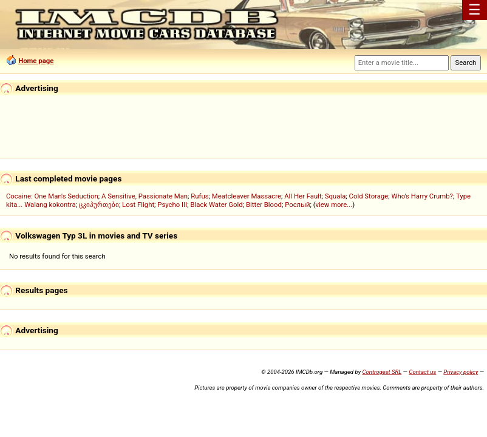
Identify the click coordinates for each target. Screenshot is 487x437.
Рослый (297, 204)
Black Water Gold (217, 204)
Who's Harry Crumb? (422, 196)
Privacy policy (460, 371)
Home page (35, 60)
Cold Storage (369, 196)
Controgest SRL (381, 371)
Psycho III (172, 204)
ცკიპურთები (99, 204)
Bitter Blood (264, 204)
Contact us (422, 371)
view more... (334, 204)
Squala (335, 196)
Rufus (199, 196)
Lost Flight (138, 204)
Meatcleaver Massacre (246, 196)
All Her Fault (302, 196)
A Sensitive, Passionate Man (144, 196)
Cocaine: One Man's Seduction (52, 196)
